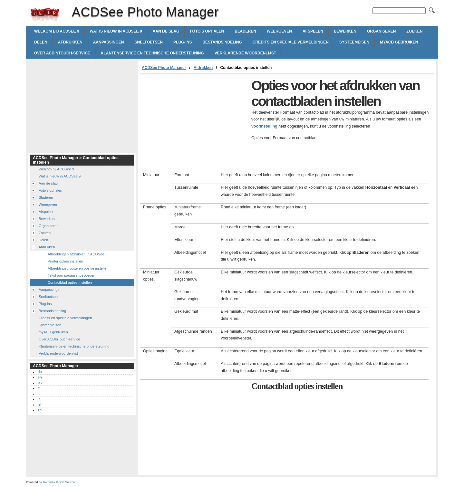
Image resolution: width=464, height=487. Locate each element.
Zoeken (414, 31)
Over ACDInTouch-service (62, 53)
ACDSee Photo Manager (45, 14)
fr (39, 388)
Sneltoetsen (148, 42)
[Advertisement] (194, 123)
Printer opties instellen (65, 261)
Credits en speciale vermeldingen (291, 42)
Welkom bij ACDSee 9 (56, 31)
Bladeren (245, 31)
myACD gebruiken (399, 42)
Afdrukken (70, 42)
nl (39, 404)
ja (39, 399)
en (40, 377)
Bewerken (345, 31)
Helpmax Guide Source (59, 482)
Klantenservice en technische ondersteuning (152, 53)
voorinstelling (264, 126)
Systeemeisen (354, 42)
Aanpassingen (108, 42)
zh (40, 410)
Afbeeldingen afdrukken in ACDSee (76, 254)
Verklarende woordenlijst (245, 53)
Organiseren (381, 31)
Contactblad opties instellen (70, 282)
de (40, 372)
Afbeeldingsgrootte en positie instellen (78, 268)
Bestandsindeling (222, 42)
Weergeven (279, 31)
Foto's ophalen (207, 31)
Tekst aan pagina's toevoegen (71, 275)
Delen (40, 42)
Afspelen (313, 31)
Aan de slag (166, 31)
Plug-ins (182, 42)
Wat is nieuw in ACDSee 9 (116, 31)
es (40, 383)
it (39, 394)
